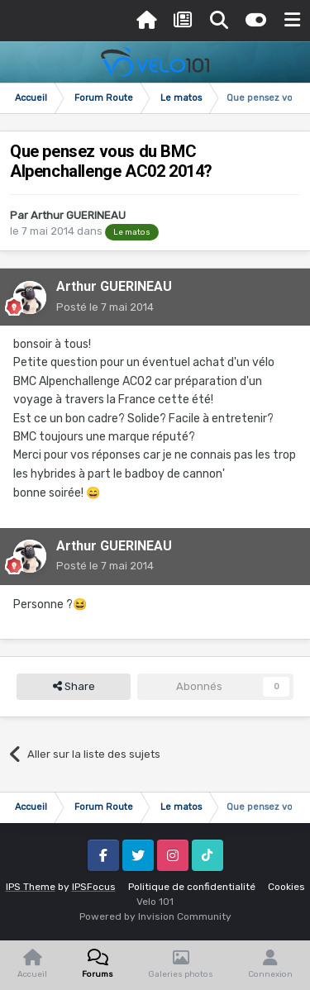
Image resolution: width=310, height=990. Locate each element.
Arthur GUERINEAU (78, 215)
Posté (105, 307)
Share (74, 686)
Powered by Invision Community (155, 916)
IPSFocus (94, 886)
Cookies (286, 886)
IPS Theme (30, 886)
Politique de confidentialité (191, 886)
